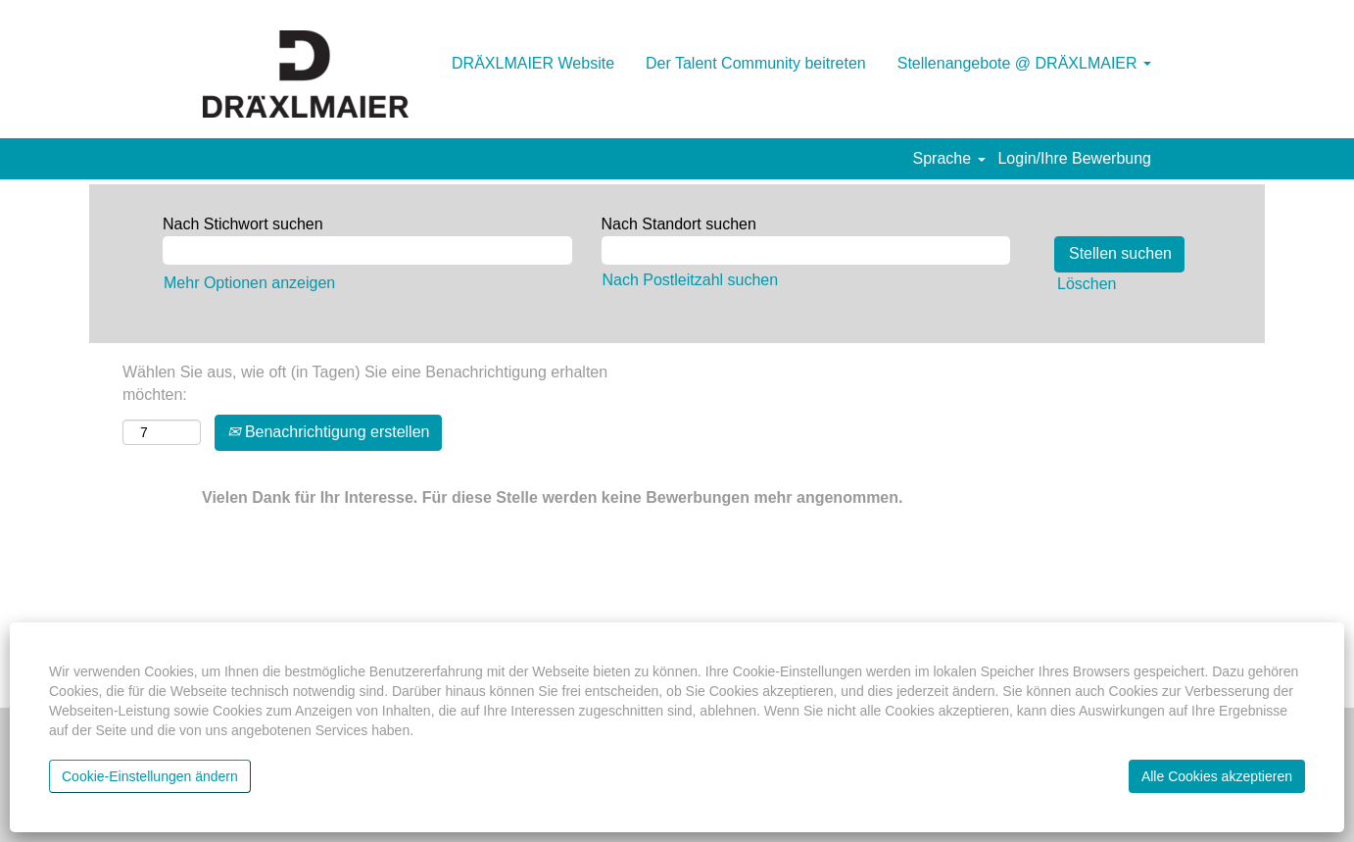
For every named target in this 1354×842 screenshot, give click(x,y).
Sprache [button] (949, 158)
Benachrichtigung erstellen (328, 431)
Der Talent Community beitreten (756, 63)
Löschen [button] (1087, 283)
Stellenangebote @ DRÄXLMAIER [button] (1024, 63)
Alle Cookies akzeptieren (1216, 776)
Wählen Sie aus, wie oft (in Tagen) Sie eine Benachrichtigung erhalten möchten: (364, 383)
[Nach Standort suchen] (806, 250)
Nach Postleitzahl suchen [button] (691, 280)
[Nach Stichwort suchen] (367, 250)
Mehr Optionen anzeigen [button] (249, 282)
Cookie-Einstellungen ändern (150, 776)
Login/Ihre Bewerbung (1074, 158)
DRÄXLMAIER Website (533, 63)
